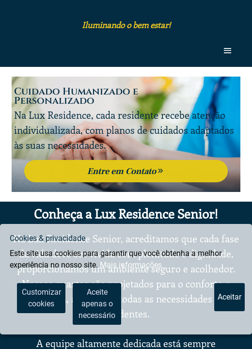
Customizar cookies (41, 297)
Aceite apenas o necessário (97, 303)
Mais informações (131, 265)
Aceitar (229, 296)
